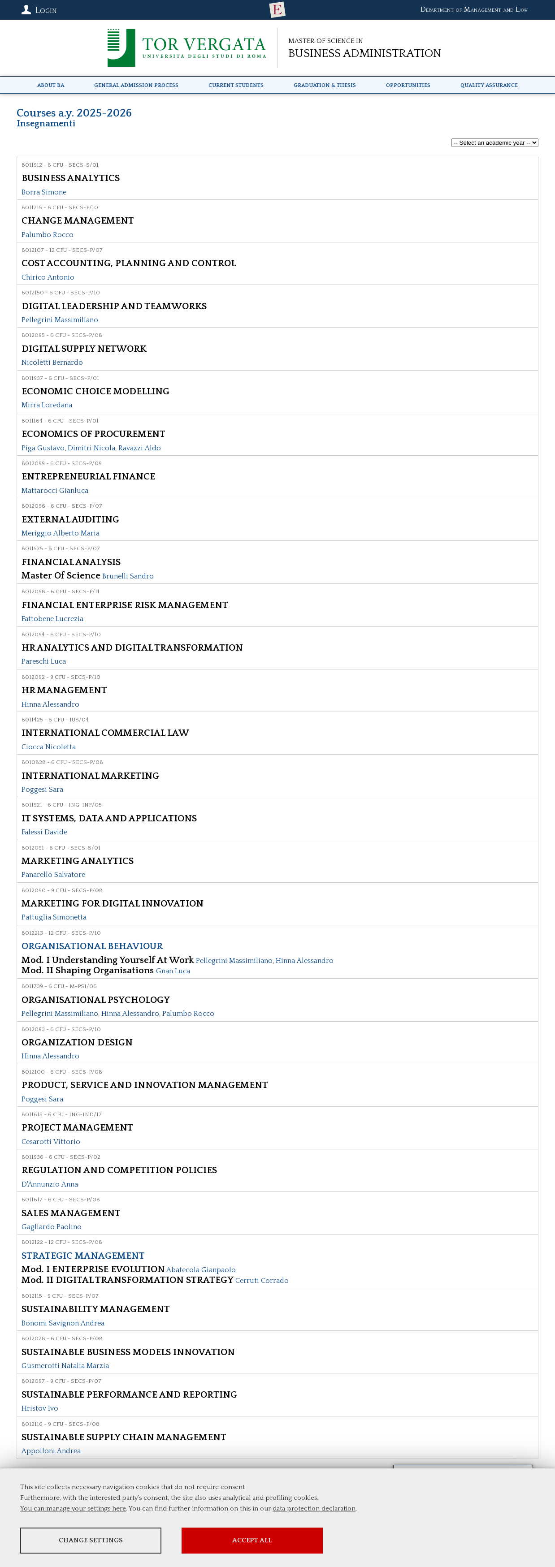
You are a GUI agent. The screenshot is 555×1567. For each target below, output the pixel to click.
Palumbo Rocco (48, 235)
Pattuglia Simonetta (54, 917)
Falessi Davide (44, 832)
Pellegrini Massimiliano (60, 320)
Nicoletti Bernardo (52, 362)
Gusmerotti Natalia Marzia (65, 1366)
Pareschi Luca (44, 661)
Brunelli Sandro (128, 576)
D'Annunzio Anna (50, 1184)
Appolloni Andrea (51, 1451)
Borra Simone (44, 192)
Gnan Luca (173, 971)
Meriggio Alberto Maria (61, 533)
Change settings (91, 1540)
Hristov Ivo (40, 1408)
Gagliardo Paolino (52, 1227)
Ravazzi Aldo (139, 448)
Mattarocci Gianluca (55, 491)
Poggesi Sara (42, 790)
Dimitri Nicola (91, 448)
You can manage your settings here (73, 1508)
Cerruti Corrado (262, 1281)
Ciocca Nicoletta (49, 747)
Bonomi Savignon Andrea (63, 1323)
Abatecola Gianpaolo (201, 1270)
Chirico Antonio (48, 277)
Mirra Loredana (47, 405)
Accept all (252, 1540)
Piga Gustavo (43, 448)
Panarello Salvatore (53, 875)
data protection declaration (314, 1508)
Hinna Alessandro (50, 704)
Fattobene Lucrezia (52, 619)
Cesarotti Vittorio (51, 1142)
